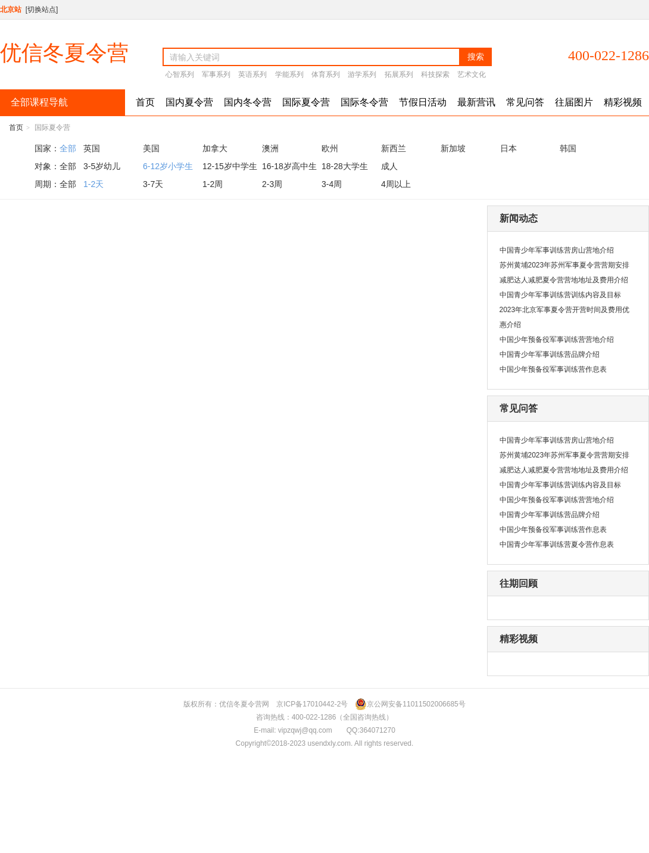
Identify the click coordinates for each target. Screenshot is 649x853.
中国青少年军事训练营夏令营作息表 (557, 544)
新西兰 (393, 148)
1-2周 (212, 184)
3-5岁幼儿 (101, 166)
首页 (145, 102)
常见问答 (525, 102)
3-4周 (332, 184)
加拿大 (214, 148)
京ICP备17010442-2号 (312, 704)
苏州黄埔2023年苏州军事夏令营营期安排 (565, 265)
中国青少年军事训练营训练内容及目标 (560, 295)
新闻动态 (519, 218)
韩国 (568, 148)
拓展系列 (399, 74)
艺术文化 (471, 74)
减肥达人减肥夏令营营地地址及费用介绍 (564, 280)
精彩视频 (623, 102)
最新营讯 (476, 102)
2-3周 (272, 184)
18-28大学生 (345, 166)
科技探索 (435, 74)
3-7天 (153, 184)
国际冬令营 (364, 102)
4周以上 (396, 184)
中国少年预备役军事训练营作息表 (553, 369)
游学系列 (362, 74)
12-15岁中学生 (229, 166)
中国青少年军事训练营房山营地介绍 (557, 250)
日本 (508, 148)
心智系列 (180, 74)
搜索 (475, 56)
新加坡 (453, 148)
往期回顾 (519, 583)
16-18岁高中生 (289, 166)
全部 (68, 148)
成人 (389, 166)
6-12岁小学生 (168, 166)
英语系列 (252, 74)
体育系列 (325, 74)
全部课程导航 (38, 102)
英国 (91, 148)
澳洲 (270, 148)
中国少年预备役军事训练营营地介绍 (557, 339)
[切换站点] (42, 9)
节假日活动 (423, 102)
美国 (151, 148)
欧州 (330, 148)
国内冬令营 (248, 102)
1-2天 (93, 184)
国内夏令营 (189, 102)
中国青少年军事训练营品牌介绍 (550, 354)
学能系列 (289, 74)
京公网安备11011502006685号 (410, 704)
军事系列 (216, 74)
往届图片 (574, 102)
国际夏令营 (306, 102)
